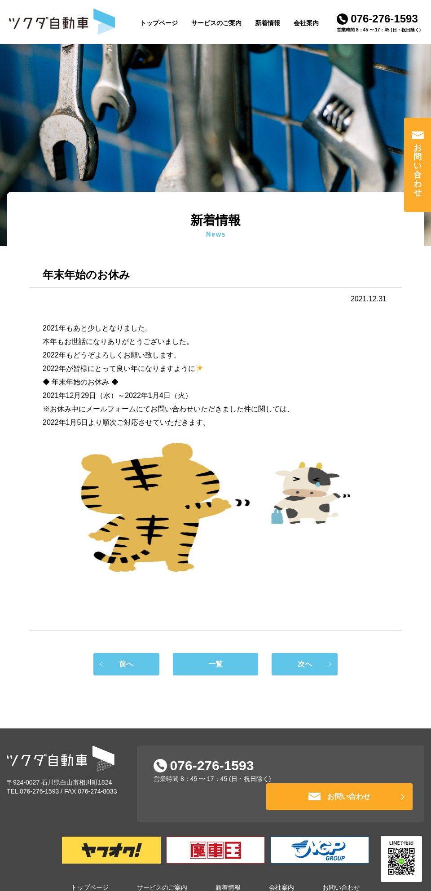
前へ (117, 664)
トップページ (159, 22)
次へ (314, 664)
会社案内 (306, 22)
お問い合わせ (417, 170)
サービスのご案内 (216, 22)
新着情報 (267, 22)
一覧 (215, 667)
